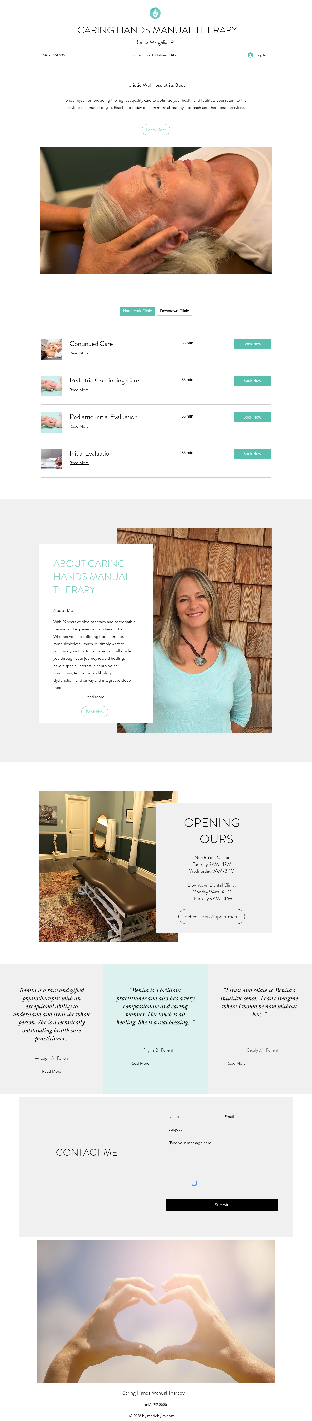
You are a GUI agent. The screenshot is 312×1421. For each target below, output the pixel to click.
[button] (252, 344)
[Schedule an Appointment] (211, 916)
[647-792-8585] (54, 55)
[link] (120, 343)
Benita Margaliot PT (155, 42)
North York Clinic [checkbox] (137, 311)
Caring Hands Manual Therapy (153, 1393)
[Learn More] (156, 129)
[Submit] (222, 1205)
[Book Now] (94, 711)
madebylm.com (161, 1415)
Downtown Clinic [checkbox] (174, 311)
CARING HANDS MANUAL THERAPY (157, 30)
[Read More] (94, 696)
